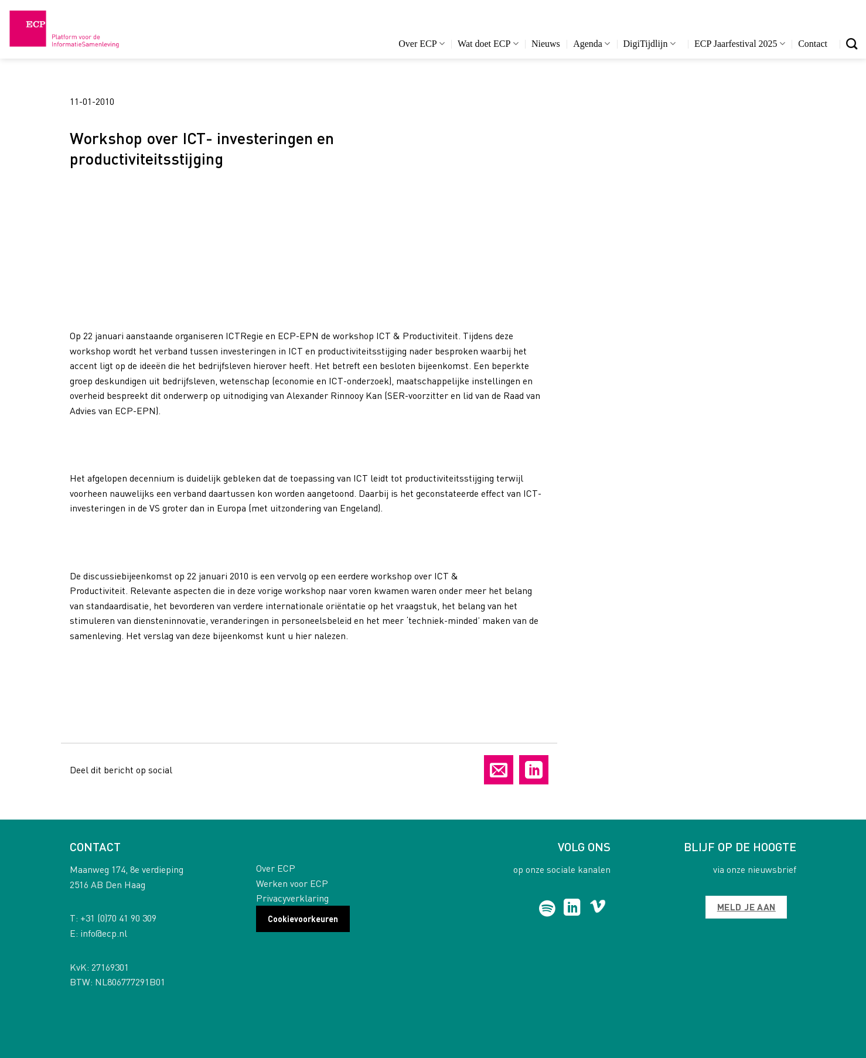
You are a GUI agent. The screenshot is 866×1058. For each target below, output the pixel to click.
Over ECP (421, 43)
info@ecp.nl (103, 933)
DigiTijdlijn (649, 43)
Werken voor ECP (292, 883)
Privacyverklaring (292, 898)
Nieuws (545, 44)
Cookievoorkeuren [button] (303, 918)
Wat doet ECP (488, 43)
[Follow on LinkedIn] (572, 908)
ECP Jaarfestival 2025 (739, 43)
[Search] (851, 43)
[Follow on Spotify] (547, 908)
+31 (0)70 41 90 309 (118, 918)
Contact (812, 44)
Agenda (591, 43)
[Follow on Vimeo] (597, 908)
